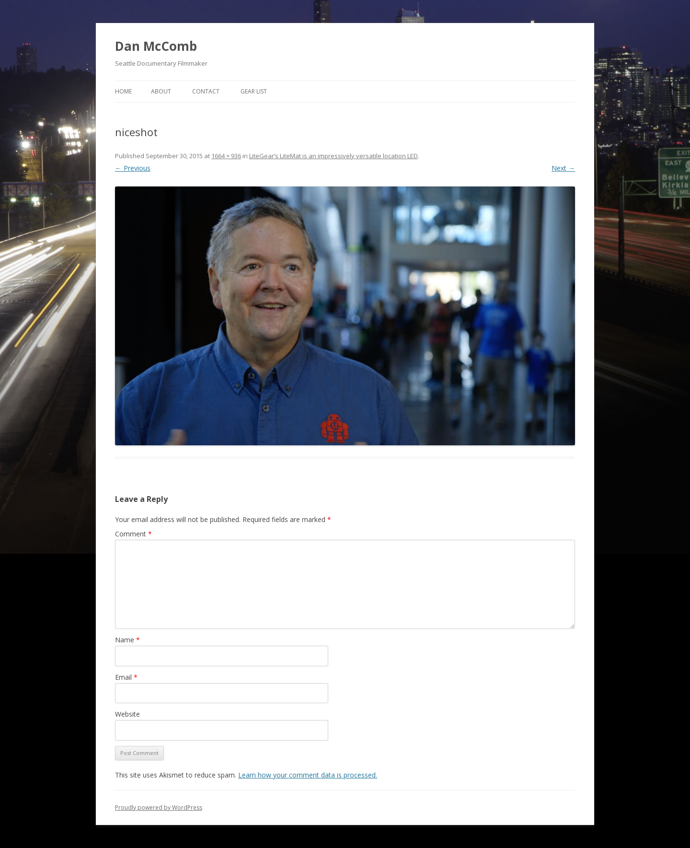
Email (126, 677)
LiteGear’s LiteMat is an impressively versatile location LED (333, 155)
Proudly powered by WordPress (158, 807)
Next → (563, 168)
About (161, 91)
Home (123, 91)
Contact (205, 91)
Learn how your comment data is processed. (307, 774)
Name (127, 639)
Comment (133, 533)
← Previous (132, 168)
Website (127, 714)
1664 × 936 (226, 155)
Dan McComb (156, 46)
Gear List (254, 91)
